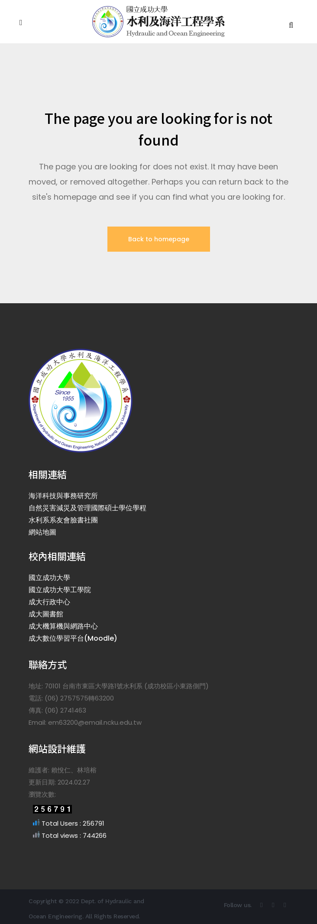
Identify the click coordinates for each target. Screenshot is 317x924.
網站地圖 (42, 532)
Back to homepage (158, 239)
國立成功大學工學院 (60, 590)
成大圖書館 (46, 614)
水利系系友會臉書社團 (63, 520)
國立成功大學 (49, 578)
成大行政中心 (49, 602)
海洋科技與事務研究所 (63, 496)
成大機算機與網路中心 (63, 626)
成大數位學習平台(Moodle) (73, 638)
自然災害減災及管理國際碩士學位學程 (87, 508)
